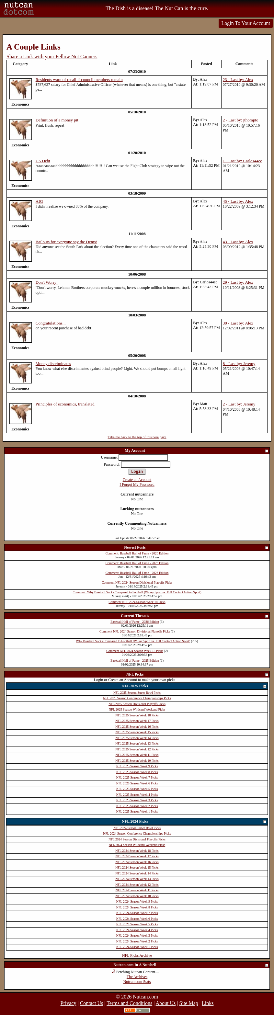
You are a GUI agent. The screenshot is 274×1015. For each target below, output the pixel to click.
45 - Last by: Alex (238, 201)
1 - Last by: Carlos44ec (242, 160)
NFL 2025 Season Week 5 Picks (137, 789)
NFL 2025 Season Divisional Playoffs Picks (137, 704)
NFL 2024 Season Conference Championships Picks (137, 833)
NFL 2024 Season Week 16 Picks (136, 862)
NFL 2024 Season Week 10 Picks (136, 896)
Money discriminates (53, 363)
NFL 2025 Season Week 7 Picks (137, 777)
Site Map (188, 1003)
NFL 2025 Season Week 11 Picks (137, 755)
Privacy (68, 1003)
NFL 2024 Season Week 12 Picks (136, 884)
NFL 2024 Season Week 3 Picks (137, 935)
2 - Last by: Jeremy (239, 404)
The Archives (137, 977)
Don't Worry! (47, 282)
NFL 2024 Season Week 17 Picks (136, 856)
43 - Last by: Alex (238, 241)
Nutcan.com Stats (137, 981)
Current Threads (195, 616)
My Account (197, 451)
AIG (39, 201)
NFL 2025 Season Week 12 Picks (136, 749)
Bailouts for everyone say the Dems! (66, 241)
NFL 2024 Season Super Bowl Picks (137, 828)
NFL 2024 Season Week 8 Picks (137, 907)
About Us (166, 1003)
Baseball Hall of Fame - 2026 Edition (134, 621)
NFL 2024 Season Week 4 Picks (137, 930)
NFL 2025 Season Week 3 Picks (137, 800)
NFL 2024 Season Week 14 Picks (136, 873)
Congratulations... (51, 323)
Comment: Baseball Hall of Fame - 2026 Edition (137, 553)
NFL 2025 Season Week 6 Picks (137, 783)
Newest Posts (196, 548)
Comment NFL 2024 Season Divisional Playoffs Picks (137, 582)
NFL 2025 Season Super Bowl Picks (137, 692)
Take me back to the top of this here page (137, 437)
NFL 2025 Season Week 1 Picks (137, 811)
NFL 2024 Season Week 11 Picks (137, 890)
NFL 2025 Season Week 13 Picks (136, 743)
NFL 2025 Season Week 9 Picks (137, 766)
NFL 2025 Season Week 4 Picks (137, 794)
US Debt (43, 160)
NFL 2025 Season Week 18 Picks (136, 715)
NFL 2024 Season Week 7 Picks (137, 913)
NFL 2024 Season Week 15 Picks (136, 867)
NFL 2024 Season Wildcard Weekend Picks (137, 845)
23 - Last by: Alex (238, 79)
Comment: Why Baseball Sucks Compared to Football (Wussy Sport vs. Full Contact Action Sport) (137, 592)
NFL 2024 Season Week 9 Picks (137, 901)
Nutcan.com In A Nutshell (191, 965)
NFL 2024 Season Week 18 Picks (136, 850)
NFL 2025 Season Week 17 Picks (136, 721)
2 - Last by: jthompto (240, 120)
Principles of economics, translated (65, 404)
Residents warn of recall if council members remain (79, 79)
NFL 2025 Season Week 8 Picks (137, 772)
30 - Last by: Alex (238, 323)
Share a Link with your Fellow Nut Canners (51, 56)
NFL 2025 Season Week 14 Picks (136, 738)
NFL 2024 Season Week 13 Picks (136, 879)
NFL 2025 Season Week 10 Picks (136, 760)
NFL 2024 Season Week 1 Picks (137, 947)
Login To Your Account (245, 23)
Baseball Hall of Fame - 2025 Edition (134, 660)
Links (207, 1003)
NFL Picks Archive (137, 955)
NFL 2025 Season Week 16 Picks (136, 726)
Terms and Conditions (129, 1003)
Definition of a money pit (57, 120)
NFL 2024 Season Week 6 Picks (137, 918)
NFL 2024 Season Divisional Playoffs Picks (137, 839)
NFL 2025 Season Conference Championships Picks (137, 698)
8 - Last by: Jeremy (239, 363)
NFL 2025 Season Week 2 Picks (137, 806)
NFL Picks (197, 675)
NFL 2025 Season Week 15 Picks (136, 732)
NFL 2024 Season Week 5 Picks (137, 924)
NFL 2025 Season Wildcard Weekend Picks (137, 709)
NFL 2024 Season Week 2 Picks (137, 941)
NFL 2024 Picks (194, 822)
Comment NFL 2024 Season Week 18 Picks (136, 602)
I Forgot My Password (137, 484)
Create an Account (137, 479)
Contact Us (91, 1003)
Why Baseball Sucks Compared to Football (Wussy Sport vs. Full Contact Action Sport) (133, 641)
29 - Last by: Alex (238, 282)
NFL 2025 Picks (194, 686)
